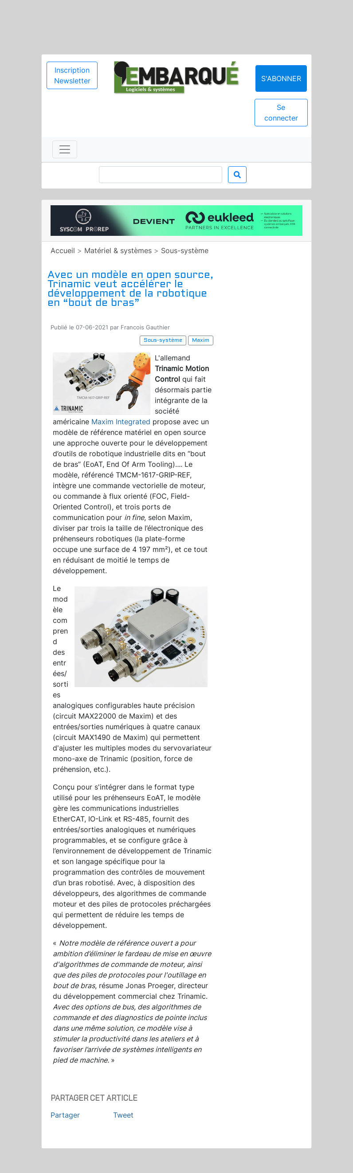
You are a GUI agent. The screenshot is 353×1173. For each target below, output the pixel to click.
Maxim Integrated (120, 421)
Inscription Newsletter (72, 75)
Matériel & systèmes (118, 250)
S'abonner (281, 78)
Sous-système (184, 250)
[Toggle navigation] (64, 149)
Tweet (123, 1114)
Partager (65, 1114)
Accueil (63, 250)
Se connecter (281, 112)
